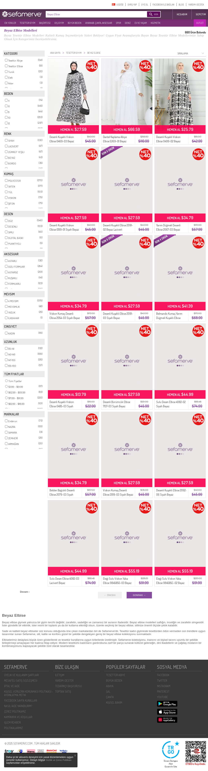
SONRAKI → (139, 595)
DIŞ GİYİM (59, 22)
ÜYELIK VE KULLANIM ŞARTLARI (21, 675)
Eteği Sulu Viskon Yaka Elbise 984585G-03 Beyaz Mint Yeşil (117, 583)
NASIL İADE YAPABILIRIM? (18, 706)
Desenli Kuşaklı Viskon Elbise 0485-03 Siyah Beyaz (62, 406)
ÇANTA (110, 697)
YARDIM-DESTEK (196, 4)
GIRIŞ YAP (132, 4)
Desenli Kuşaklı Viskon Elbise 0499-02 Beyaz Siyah (168, 141)
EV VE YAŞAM (141, 22)
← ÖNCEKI (109, 595)
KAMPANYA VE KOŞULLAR (18, 717)
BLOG (181, 4)
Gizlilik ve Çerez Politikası (59, 760)
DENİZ (128, 22)
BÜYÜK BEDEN (74, 22)
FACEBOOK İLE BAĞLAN (163, 4)
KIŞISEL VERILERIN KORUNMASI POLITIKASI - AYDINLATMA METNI (28, 693)
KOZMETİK (155, 22)
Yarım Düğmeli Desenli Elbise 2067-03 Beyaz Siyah (168, 229)
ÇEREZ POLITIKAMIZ (15, 711)
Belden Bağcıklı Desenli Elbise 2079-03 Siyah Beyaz (62, 494)
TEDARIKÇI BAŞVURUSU (68, 686)
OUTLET (200, 22)
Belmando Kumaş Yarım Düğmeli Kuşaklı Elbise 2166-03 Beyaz (169, 318)
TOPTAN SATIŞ (63, 691)
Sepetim (201, 14)
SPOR (118, 22)
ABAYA (110, 686)
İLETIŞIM (59, 675)
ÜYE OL (144, 4)
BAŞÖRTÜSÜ (45, 22)
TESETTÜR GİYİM (27, 22)
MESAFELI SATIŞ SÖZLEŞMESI (20, 680)
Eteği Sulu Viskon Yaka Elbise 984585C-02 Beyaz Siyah (170, 583)
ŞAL (108, 691)
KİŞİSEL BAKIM (114, 702)
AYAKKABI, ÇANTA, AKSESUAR (98, 22)
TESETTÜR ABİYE (115, 675)
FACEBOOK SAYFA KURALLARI (20, 700)
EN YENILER (10, 22)
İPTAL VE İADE (12, 686)
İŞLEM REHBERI (12, 722)
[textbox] (90, 14)
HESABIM (182, 14)
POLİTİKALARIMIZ (13, 728)
